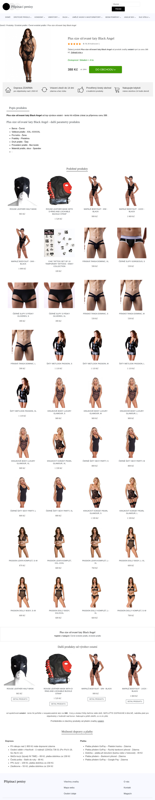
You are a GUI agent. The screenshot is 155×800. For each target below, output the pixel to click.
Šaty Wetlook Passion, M (96, 364)
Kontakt (127, 788)
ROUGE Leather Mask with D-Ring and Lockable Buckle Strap (59, 211)
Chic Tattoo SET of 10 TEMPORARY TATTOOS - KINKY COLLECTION (59, 263)
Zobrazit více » (77, 52)
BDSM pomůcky (112, 17)
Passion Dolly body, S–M (23, 611)
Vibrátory (53, 17)
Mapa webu (69, 788)
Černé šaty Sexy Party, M (132, 461)
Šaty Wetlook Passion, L (131, 364)
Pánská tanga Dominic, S (95, 314)
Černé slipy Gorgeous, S (132, 261)
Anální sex (129, 17)
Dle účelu (143, 17)
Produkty (9, 25)
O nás (126, 782)
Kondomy (39, 17)
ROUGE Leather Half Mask (23, 209)
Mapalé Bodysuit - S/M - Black (96, 689)
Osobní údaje (70, 793)
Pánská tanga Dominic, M (131, 314)
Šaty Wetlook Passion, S (59, 364)
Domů (7, 17)
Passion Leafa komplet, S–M (23, 561)
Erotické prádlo (22, 17)
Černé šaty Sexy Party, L (23, 511)
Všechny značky (71, 782)
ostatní (131, 49)
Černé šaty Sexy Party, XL (59, 511)
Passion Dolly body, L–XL (132, 561)
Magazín (128, 793)
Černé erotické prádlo (37, 25)
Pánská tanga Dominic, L (23, 364)
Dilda (65, 17)
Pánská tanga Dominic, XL (95, 261)
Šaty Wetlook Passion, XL (23, 411)
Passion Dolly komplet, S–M (132, 611)
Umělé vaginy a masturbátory (86, 17)
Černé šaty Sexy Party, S (96, 461)
